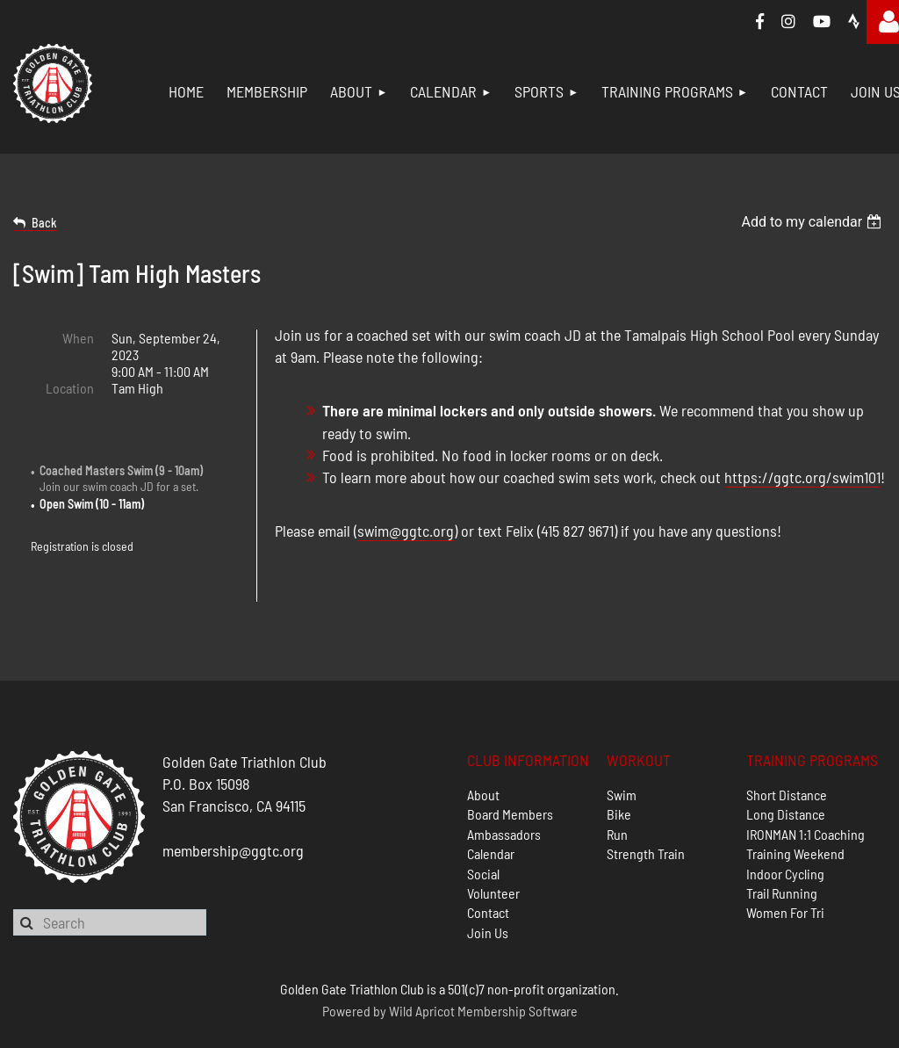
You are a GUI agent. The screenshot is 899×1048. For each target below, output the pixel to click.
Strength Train (646, 810)
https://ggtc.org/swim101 (802, 477)
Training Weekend (795, 810)
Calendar (490, 810)
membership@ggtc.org (233, 806)
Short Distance (786, 750)
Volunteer (493, 849)
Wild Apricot (422, 966)
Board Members (510, 771)
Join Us (487, 888)
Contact (488, 869)
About (483, 750)
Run (617, 790)
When (78, 337)
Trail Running (781, 849)
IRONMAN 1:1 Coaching (805, 790)
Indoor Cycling (785, 829)
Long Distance (785, 771)
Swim (621, 750)
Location (70, 387)
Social (483, 829)
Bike (619, 771)
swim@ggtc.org (405, 530)
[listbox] (813, 222)
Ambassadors (504, 790)
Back (44, 222)
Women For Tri (785, 869)
